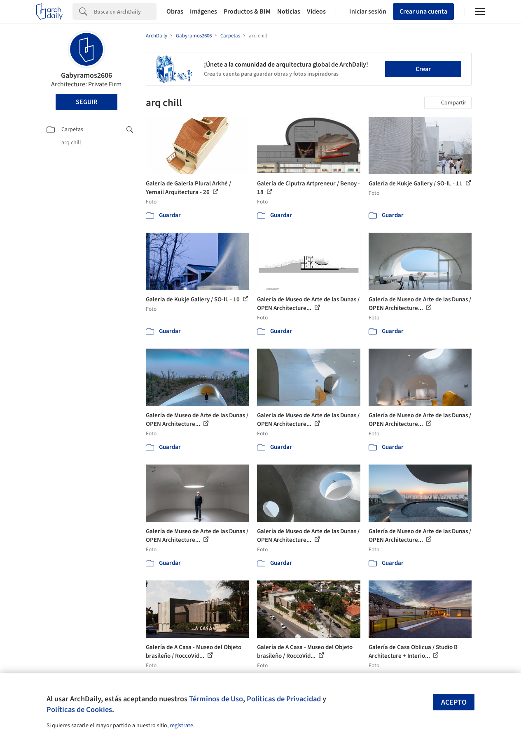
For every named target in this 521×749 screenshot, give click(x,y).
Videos (316, 11)
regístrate (181, 725)
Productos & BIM (247, 11)
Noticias (288, 11)
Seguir (86, 101)
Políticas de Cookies (79, 709)
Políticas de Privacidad (284, 699)
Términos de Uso (216, 699)
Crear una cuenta (423, 11)
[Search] (125, 11)
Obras (174, 11)
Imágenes (203, 11)
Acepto (454, 702)
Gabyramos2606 (86, 75)
